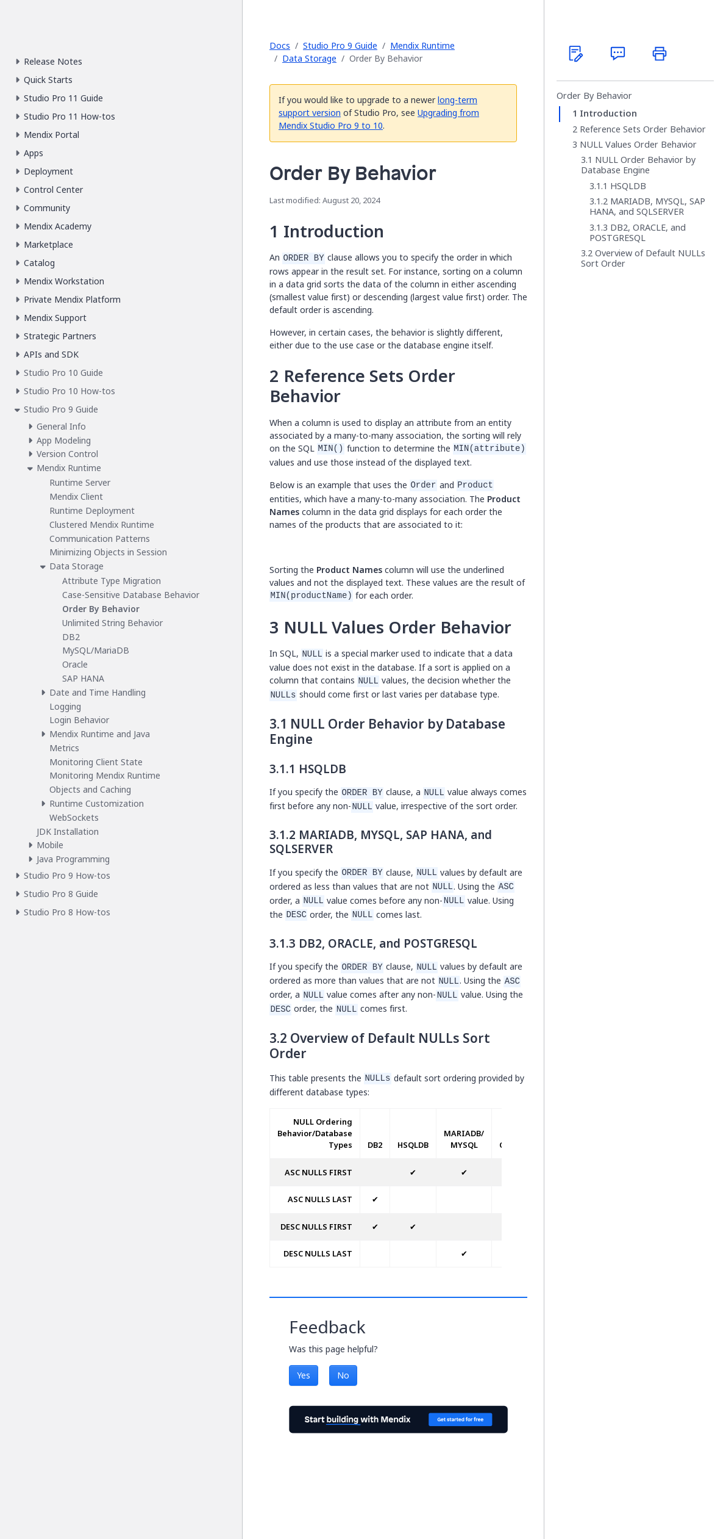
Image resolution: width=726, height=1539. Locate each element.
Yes (303, 1375)
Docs (279, 45)
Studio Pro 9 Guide (340, 45)
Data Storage (309, 58)
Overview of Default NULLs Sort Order (643, 258)
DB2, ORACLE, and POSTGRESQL (637, 233)
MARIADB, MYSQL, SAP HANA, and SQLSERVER (647, 206)
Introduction (608, 113)
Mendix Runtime (422, 45)
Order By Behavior (594, 96)
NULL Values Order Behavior (638, 144)
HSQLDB (628, 186)
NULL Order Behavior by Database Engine (638, 165)
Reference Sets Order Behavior (643, 129)
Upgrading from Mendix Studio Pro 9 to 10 (379, 119)
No (343, 1375)
